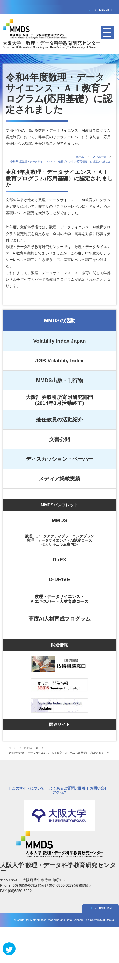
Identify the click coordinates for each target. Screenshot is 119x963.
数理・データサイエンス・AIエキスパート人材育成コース (59, 598)
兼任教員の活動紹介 (59, 419)
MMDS (59, 520)
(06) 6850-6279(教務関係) (70, 885)
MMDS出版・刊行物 (59, 380)
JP (90, 9)
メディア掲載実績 (59, 478)
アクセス (59, 792)
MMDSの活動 (59, 320)
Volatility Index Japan (59, 341)
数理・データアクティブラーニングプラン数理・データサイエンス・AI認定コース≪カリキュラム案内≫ (59, 540)
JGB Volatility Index (59, 360)
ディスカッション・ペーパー (59, 459)
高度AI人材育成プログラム (59, 619)
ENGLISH (105, 9)
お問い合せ (99, 788)
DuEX (59, 560)
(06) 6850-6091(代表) (29, 885)
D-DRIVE (59, 579)
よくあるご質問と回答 (67, 788)
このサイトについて (28, 788)
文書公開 (59, 439)
